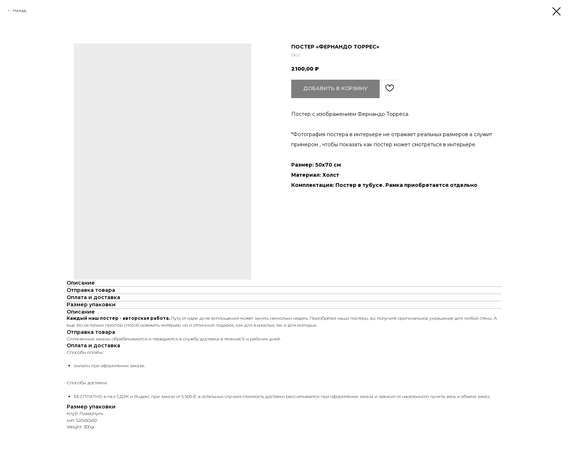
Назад (19, 10)
